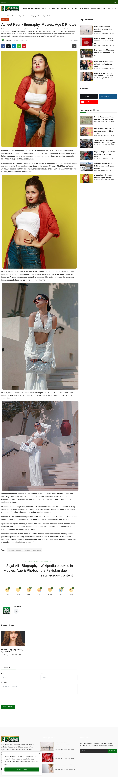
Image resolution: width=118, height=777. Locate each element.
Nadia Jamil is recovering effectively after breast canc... (103, 64)
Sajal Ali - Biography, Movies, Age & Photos (20, 568)
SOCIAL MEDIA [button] (84, 8)
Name (3, 674)
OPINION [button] (106, 8)
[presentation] (16, 699)
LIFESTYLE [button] (55, 8)
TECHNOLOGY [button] (96, 8)
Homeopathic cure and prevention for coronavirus (64, 755)
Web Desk (17, 606)
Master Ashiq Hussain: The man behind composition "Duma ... (104, 131)
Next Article (46, 561)
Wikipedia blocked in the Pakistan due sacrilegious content (57, 570)
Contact (3, 2)
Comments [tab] (8, 667)
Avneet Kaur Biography (15, 550)
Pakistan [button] (46, 8)
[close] (39, 754)
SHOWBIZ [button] (65, 8)
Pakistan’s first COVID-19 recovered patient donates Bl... (104, 40)
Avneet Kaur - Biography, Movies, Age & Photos (103, 176)
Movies (27, 550)
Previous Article (31, 561)
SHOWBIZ (10, 16)
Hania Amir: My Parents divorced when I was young (104, 74)
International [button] (34, 8)
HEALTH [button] (74, 8)
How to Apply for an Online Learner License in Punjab (104, 118)
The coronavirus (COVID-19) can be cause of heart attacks (65, 766)
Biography (18, 16)
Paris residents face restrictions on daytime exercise (103, 29)
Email (42, 674)
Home (25, 8)
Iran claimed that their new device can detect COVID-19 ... (104, 52)
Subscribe (112, 750)
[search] (116, 8)
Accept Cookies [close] (22, 769)
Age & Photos (37, 550)
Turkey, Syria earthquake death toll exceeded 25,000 (104, 141)
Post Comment (8, 707)
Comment (4, 682)
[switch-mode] (115, 2)
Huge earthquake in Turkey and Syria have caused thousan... (104, 154)
